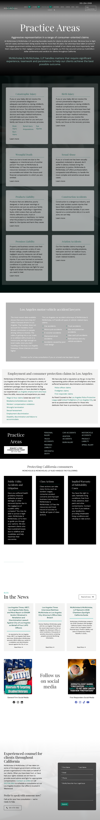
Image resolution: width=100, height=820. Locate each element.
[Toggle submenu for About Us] (29, 7)
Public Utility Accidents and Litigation (15, 485)
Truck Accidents (49, 440)
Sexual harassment (14, 410)
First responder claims (64, 394)
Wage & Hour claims (15, 398)
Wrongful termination (15, 407)
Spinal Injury (87, 445)
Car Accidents (69, 433)
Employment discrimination (18, 413)
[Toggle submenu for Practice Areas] (50, 7)
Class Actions (47, 481)
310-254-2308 (85, 3)
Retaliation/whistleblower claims (20, 401)
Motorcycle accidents (53, 329)
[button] (54, 9)
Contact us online (23, 781)
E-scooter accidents (52, 333)
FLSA (37, 398)
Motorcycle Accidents (87, 434)
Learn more (14, 139)
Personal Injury (48, 434)
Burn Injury (67, 442)
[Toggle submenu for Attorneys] (39, 7)
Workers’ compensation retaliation (20, 404)
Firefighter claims (62, 391)
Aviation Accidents (67, 437)
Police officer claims (63, 387)
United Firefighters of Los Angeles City (77, 400)
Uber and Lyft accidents (77, 335)
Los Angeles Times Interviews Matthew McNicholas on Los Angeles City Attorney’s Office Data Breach (50, 612)
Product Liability (86, 440)
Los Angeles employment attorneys (32, 392)
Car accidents (50, 326)
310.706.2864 (9, 783)
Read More (18, 647)
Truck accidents (74, 326)
